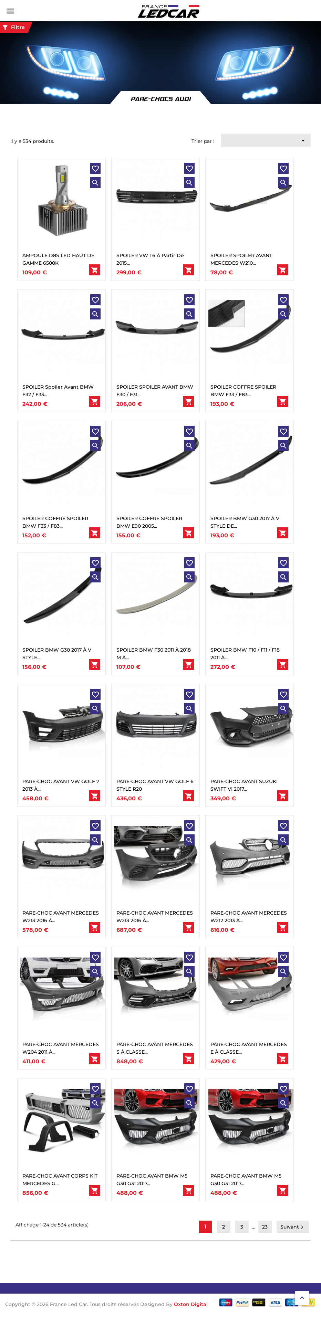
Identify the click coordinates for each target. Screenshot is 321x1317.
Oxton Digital (191, 1304)
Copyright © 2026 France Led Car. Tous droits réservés (72, 1304)
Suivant (292, 1227)
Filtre (13, 27)
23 (265, 1227)
